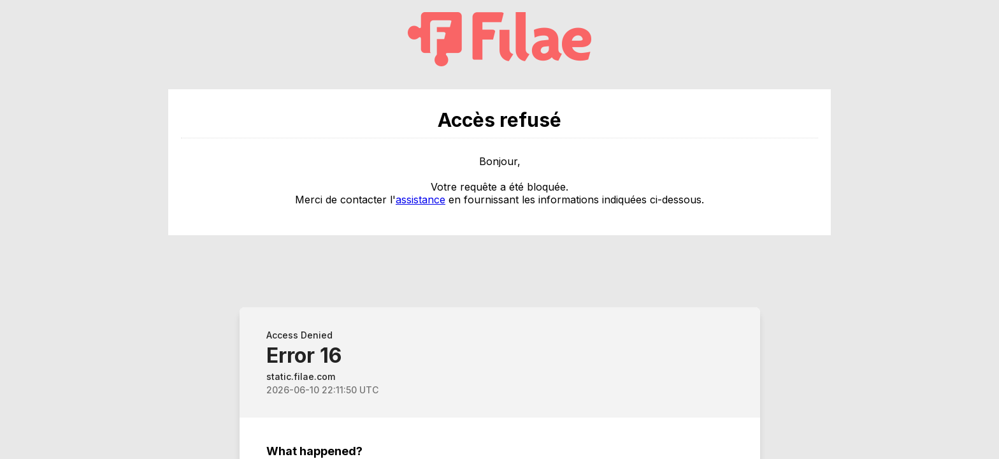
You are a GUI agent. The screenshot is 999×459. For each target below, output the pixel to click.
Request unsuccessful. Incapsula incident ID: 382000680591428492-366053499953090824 (499, 229)
